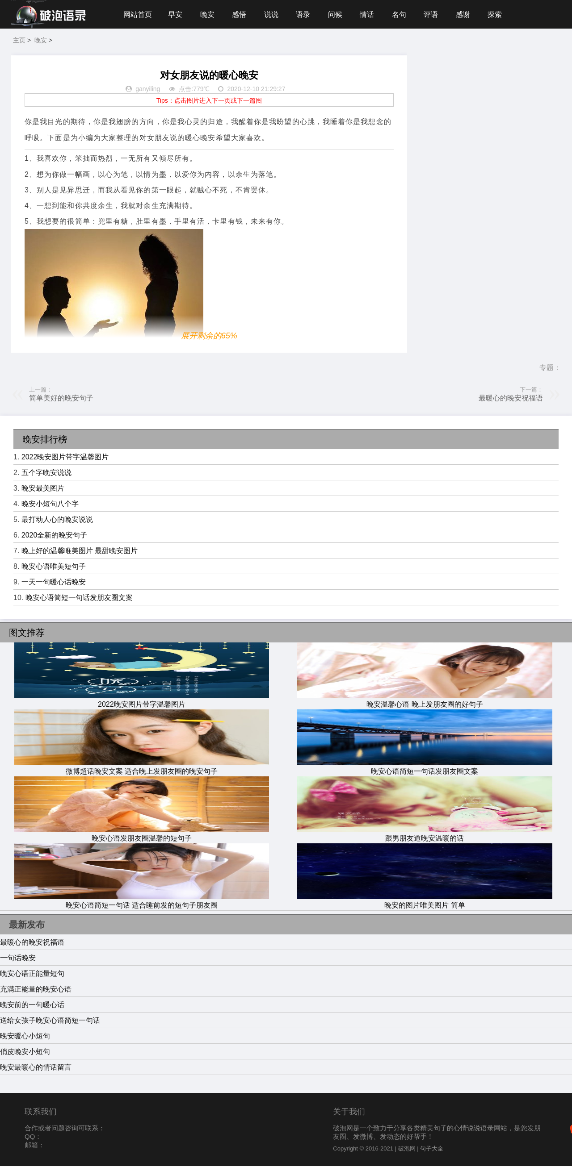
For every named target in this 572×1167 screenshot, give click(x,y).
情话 (370, 14)
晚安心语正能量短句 (32, 974)
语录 (305, 14)
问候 (338, 14)
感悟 (240, 14)
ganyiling (147, 90)
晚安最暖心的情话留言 (36, 1068)
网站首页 (137, 14)
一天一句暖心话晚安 (53, 583)
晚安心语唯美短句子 (53, 567)
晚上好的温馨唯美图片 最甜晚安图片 (79, 551)
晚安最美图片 (42, 489)
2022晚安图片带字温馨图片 (65, 458)
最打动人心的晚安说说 (57, 520)
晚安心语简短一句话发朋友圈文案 (79, 598)
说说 (273, 14)
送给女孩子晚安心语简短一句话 (50, 1021)
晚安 (208, 14)
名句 (402, 14)
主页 (19, 41)
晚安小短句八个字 (50, 504)
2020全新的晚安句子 (54, 536)
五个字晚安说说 (46, 473)
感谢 (467, 14)
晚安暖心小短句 (25, 1037)
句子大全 (431, 1149)
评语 (435, 14)
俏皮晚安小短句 (25, 1052)
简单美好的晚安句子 (61, 399)
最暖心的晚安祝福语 (511, 399)
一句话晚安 (18, 959)
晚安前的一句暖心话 (32, 1005)
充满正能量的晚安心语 (36, 990)
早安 (175, 14)
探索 (499, 14)
